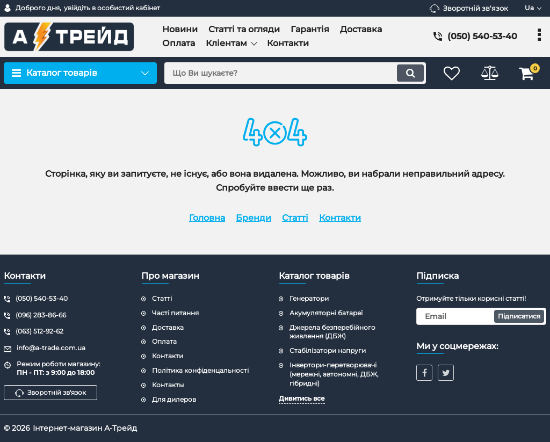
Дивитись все (302, 398)
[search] (295, 73)
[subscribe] (481, 316)
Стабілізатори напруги (328, 350)
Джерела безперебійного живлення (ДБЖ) (332, 331)
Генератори (309, 298)
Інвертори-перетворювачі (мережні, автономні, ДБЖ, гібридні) (334, 374)
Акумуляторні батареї (326, 313)
